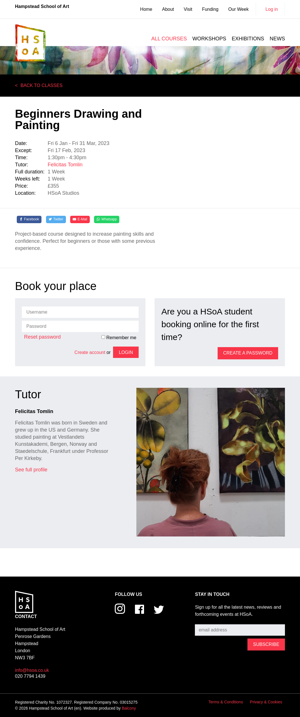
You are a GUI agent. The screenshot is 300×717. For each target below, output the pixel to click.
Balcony (129, 708)
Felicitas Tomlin (65, 164)
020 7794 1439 (30, 676)
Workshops (209, 39)
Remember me (118, 337)
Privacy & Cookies (266, 702)
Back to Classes (41, 85)
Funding (210, 9)
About (168, 9)
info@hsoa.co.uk (32, 670)
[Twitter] (56, 219)
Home (146, 9)
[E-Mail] (80, 219)
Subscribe (205, 620)
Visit (188, 9)
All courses (169, 39)
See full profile (31, 470)
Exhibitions (248, 39)
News (277, 39)
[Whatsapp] (106, 219)
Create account (89, 352)
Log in (272, 9)
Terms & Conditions (226, 702)
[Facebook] (29, 219)
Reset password (42, 337)
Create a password (248, 353)
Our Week (238, 9)
